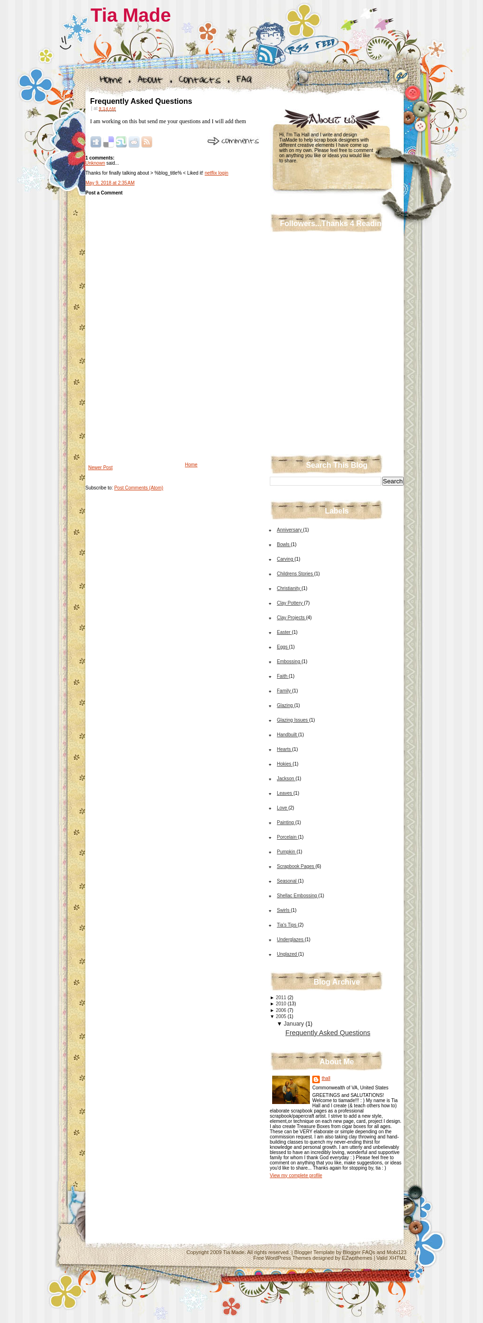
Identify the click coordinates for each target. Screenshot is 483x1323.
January (294, 1023)
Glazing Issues (293, 720)
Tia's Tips (287, 924)
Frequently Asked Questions (141, 101)
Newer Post (100, 467)
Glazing (285, 705)
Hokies (284, 764)
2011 (281, 997)
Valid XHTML (391, 1258)
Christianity (289, 588)
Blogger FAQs (359, 1252)
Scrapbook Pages (296, 866)
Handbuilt (287, 734)
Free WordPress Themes (282, 1258)
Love (282, 807)
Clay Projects (291, 617)
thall (326, 1078)
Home (191, 464)
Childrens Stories (295, 573)
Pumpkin (287, 851)
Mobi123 (397, 1252)
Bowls (284, 544)
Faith (283, 676)
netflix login (216, 173)
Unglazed (287, 954)
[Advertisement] (156, 395)
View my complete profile (296, 1175)
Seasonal (287, 881)
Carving (285, 559)
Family (284, 690)
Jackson (286, 778)
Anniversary (290, 529)
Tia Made (131, 15)
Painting (286, 822)
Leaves (285, 793)
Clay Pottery (290, 603)
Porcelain (287, 837)
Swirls (284, 910)
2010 (281, 1003)
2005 (281, 1016)
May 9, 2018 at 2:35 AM (109, 182)
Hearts (284, 749)
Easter (284, 632)
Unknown (95, 163)
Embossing (289, 661)
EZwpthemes (357, 1258)
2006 (281, 1010)
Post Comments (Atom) (138, 487)
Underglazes (291, 939)
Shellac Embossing (297, 895)
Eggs (283, 646)
